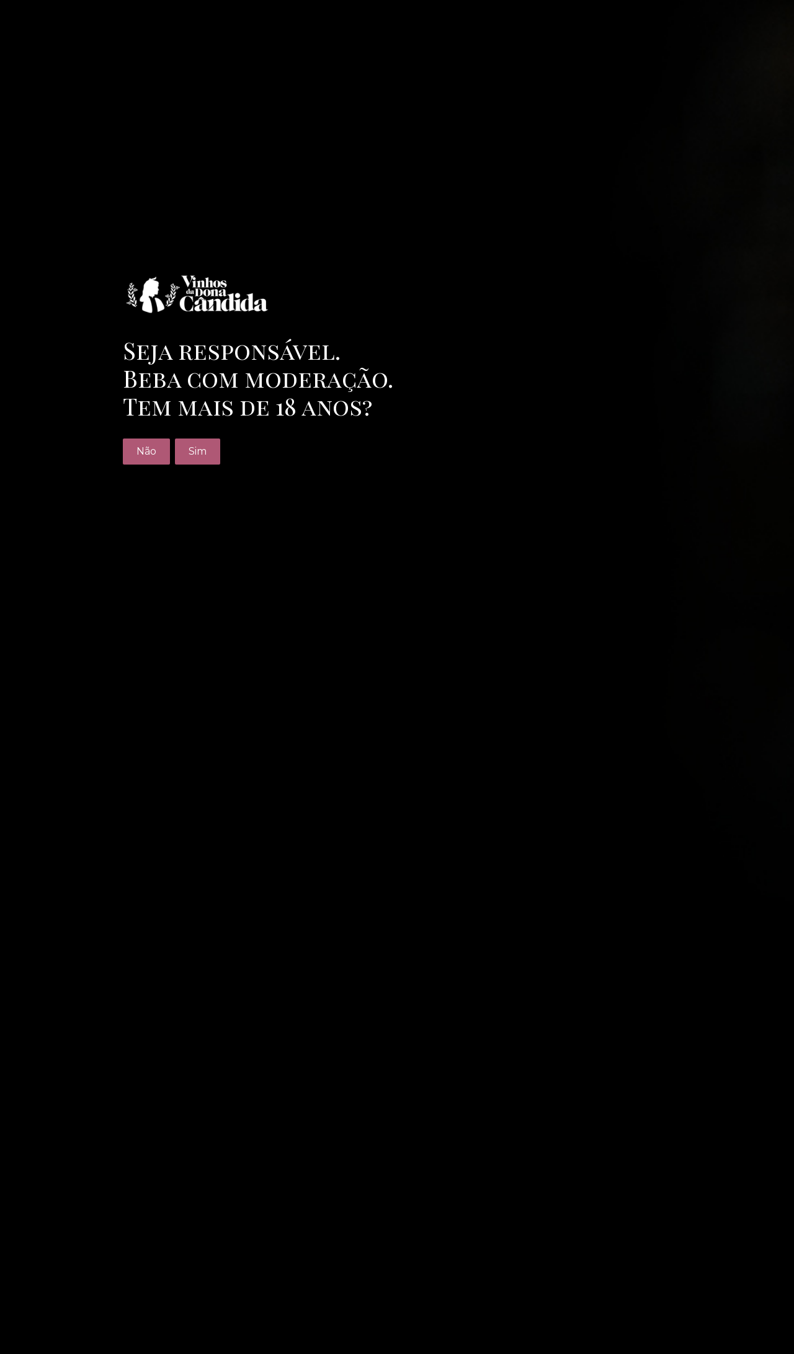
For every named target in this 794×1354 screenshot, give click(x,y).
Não (146, 451)
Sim (198, 451)
